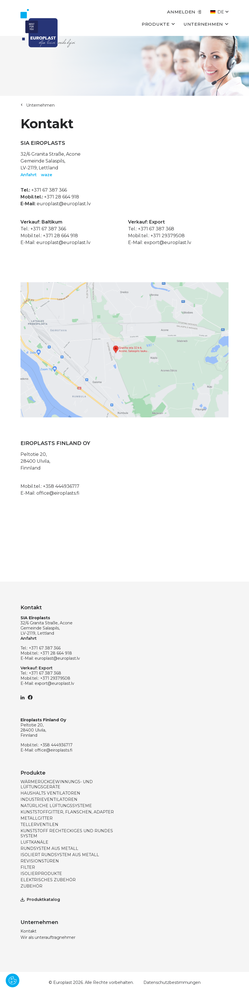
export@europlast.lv (167, 242)
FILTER (27, 867)
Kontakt (28, 931)
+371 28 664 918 (61, 197)
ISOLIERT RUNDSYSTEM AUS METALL (59, 854)
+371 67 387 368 (156, 229)
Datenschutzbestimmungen (172, 982)
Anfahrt (28, 174)
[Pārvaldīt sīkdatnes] (12, 980)
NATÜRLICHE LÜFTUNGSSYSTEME (56, 805)
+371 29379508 (168, 235)
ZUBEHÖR (31, 886)
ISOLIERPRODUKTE (41, 873)
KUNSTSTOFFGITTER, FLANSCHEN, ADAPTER (67, 812)
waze (46, 174)
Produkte (158, 24)
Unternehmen (206, 24)
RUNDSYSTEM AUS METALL (49, 848)
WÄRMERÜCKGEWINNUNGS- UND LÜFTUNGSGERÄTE (56, 784)
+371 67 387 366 (49, 190)
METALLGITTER (36, 818)
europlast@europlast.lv (64, 203)
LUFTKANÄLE (34, 842)
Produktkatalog (40, 899)
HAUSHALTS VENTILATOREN (50, 793)
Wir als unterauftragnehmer (47, 937)
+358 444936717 (61, 486)
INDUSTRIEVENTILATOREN (48, 799)
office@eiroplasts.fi (57, 493)
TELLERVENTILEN (39, 824)
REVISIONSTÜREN (39, 861)
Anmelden (184, 12)
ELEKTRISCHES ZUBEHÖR (48, 879)
